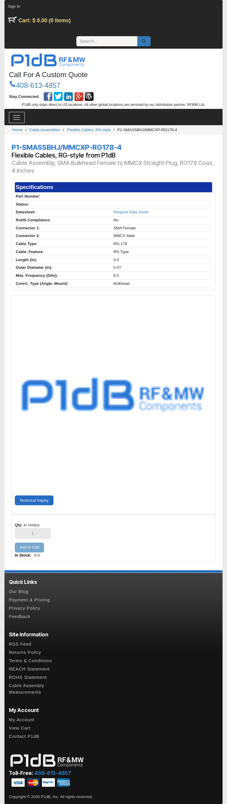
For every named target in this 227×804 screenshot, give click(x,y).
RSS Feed (20, 644)
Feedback (19, 616)
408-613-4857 (38, 85)
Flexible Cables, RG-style (89, 130)
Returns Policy (25, 652)
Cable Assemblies (44, 130)
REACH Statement (29, 669)
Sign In (14, 6)
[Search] (144, 41)
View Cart (19, 728)
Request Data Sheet (131, 212)
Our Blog (19, 591)
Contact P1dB (24, 736)
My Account (21, 719)
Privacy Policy (24, 608)
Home (17, 130)
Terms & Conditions (30, 660)
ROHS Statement (28, 677)
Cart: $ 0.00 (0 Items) (44, 20)
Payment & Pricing (29, 600)
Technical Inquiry (34, 500)
